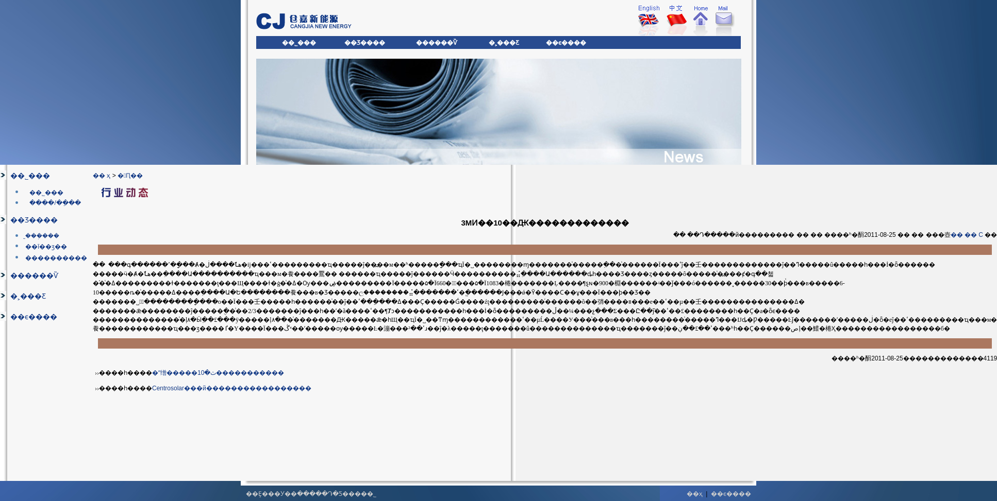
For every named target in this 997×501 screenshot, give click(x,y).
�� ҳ (101, 175)
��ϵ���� (33, 317)
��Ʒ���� (34, 220)
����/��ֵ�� (54, 202)
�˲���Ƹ (28, 296)
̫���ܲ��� (42, 235)
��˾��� (30, 175)
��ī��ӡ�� (46, 246)
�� (957, 234)
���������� (56, 258)
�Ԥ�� (130, 175)
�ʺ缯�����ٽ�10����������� (218, 372)
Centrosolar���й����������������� (231, 388)
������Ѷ (34, 275)
